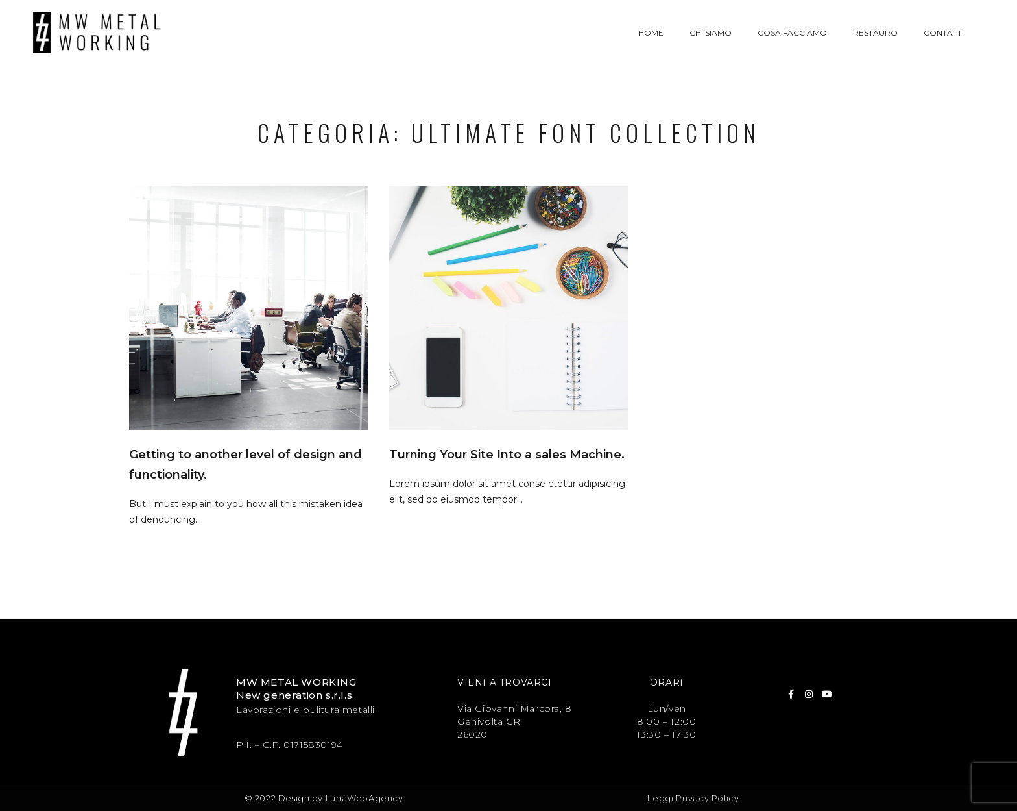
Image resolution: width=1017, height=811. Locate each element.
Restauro (875, 33)
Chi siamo (710, 33)
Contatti (944, 33)
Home (651, 33)
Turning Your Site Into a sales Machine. (507, 454)
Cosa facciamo (792, 33)
